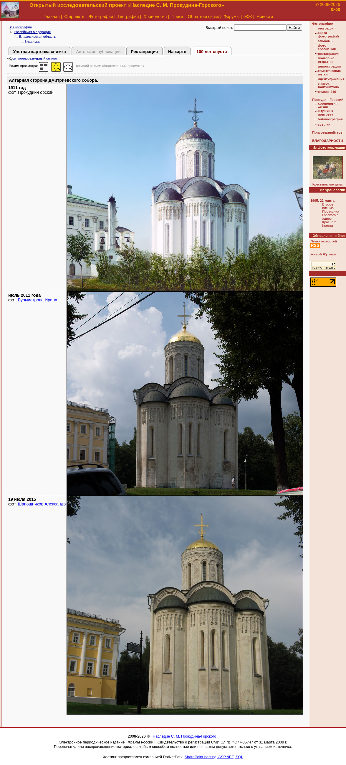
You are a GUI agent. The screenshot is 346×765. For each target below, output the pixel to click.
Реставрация (144, 51)
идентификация (331, 79)
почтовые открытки (326, 59)
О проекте (74, 16)
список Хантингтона (328, 85)
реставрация (328, 53)
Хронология (155, 16)
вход (335, 9)
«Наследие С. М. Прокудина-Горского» (184, 736)
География (128, 16)
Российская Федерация (32, 32)
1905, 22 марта (322, 200)
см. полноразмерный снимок (32, 58)
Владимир (32, 41)
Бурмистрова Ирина (37, 300)
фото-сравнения (327, 47)
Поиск (177, 16)
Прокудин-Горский (327, 99)
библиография (330, 119)
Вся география (20, 27)
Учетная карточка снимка (39, 51)
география (326, 28)
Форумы (231, 16)
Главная (52, 16)
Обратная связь (203, 16)
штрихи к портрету (325, 112)
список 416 (327, 91)
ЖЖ (248, 16)
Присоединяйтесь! (328, 132)
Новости (265, 16)
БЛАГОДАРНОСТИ (327, 140)
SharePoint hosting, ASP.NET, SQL (214, 757)
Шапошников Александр (42, 504)
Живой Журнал (323, 254)
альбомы (325, 41)
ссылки (324, 124)
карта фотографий (328, 34)
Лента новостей (323, 241)
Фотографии (101, 16)
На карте (177, 51)
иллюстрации (329, 66)
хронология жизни (327, 105)
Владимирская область (37, 36)
